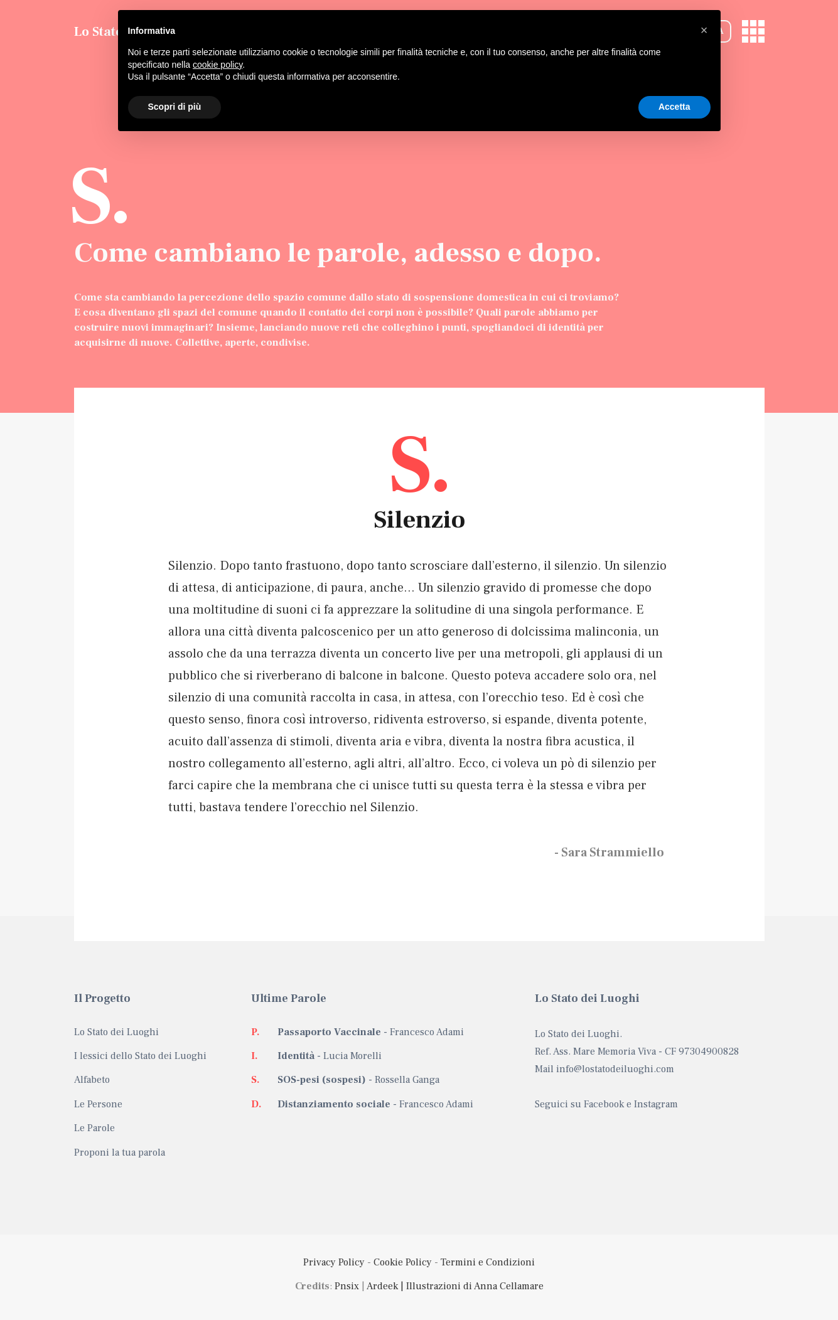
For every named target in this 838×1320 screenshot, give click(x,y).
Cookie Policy (402, 1262)
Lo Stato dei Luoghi (116, 1032)
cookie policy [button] (217, 65)
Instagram (656, 1104)
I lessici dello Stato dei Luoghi (140, 1056)
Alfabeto (92, 1079)
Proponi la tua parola (119, 1152)
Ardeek (382, 1286)
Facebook (604, 1104)
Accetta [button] (674, 107)
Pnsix (347, 1286)
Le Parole (94, 1128)
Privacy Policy (334, 1262)
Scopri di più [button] (174, 107)
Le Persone (98, 1104)
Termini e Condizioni (488, 1262)
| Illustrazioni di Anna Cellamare (471, 1286)
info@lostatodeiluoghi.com (615, 1069)
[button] (704, 30)
